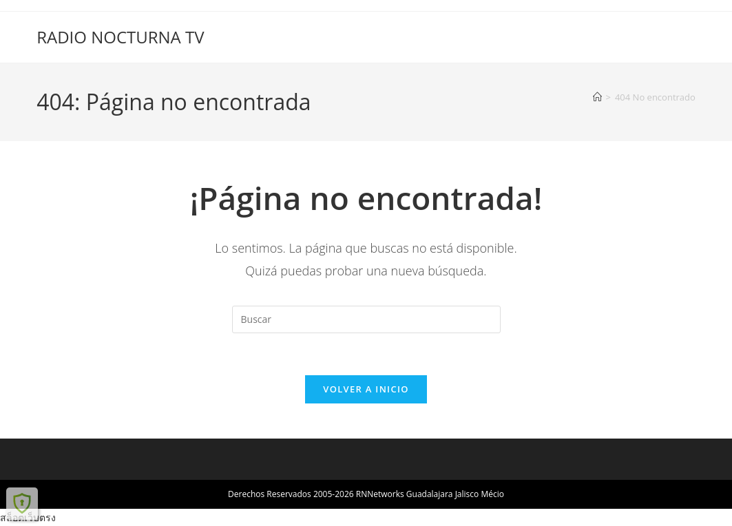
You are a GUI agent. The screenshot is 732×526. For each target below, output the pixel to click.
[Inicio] (597, 97)
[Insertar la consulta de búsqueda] (366, 319)
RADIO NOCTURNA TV (120, 36)
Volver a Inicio (365, 389)
